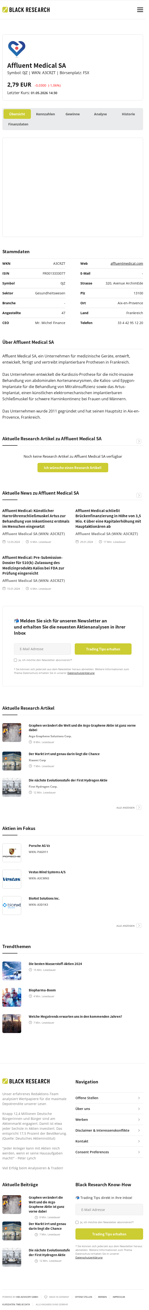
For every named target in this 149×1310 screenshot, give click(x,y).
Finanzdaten (18, 124)
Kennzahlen (45, 114)
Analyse (100, 114)
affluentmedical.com (127, 263)
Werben (102, 1297)
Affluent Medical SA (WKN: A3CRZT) (33, 533)
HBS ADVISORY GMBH (27, 1296)
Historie (128, 114)
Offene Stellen (83, 1297)
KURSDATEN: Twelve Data (16, 1304)
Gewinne (73, 114)
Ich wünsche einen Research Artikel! (73, 467)
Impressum (119, 1297)
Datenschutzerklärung (81, 673)
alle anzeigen (125, 807)
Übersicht (17, 114)
